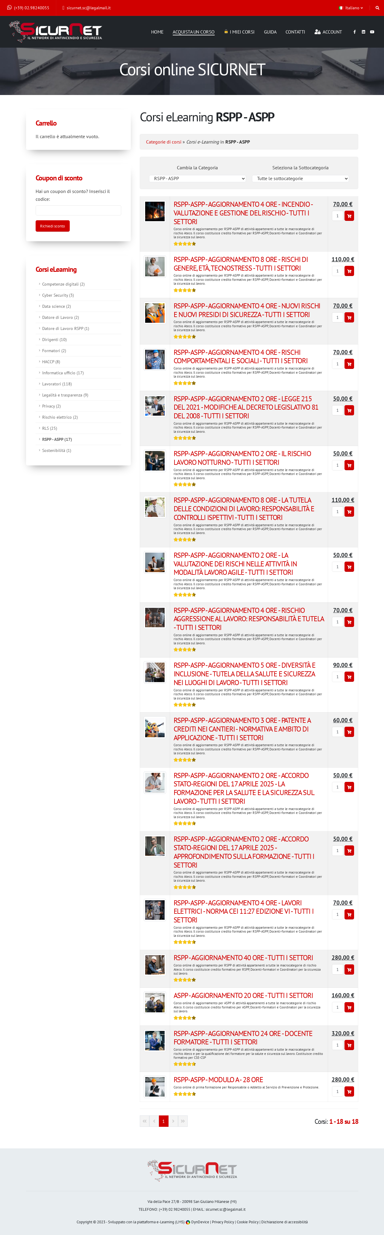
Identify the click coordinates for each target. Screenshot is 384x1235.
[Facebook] (354, 30)
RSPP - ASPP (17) (57, 439)
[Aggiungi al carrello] (349, 216)
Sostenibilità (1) (56, 450)
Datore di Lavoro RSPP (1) (65, 328)
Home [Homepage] (157, 32)
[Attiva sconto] (53, 226)
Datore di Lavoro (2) (60, 317)
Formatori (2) (54, 350)
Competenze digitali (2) (63, 284)
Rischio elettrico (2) (60, 417)
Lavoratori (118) (57, 384)
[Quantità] (337, 216)
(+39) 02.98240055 (28, 7)
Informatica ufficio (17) (63, 373)
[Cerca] (378, 8)
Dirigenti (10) (54, 339)
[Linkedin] (363, 30)
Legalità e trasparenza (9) (65, 395)
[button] (351, 7)
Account (328, 32)
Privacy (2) (51, 406)
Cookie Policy (248, 1222)
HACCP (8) (51, 361)
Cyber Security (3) (58, 295)
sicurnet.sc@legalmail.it (87, 7)
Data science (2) (56, 306)
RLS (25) (49, 428)
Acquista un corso (194, 32)
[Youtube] (372, 30)
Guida (270, 32)
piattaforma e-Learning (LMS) (161, 1222)
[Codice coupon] (78, 210)
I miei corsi (239, 32)
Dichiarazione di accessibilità (284, 1222)
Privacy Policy (223, 1222)
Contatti (295, 32)
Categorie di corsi (163, 142)
